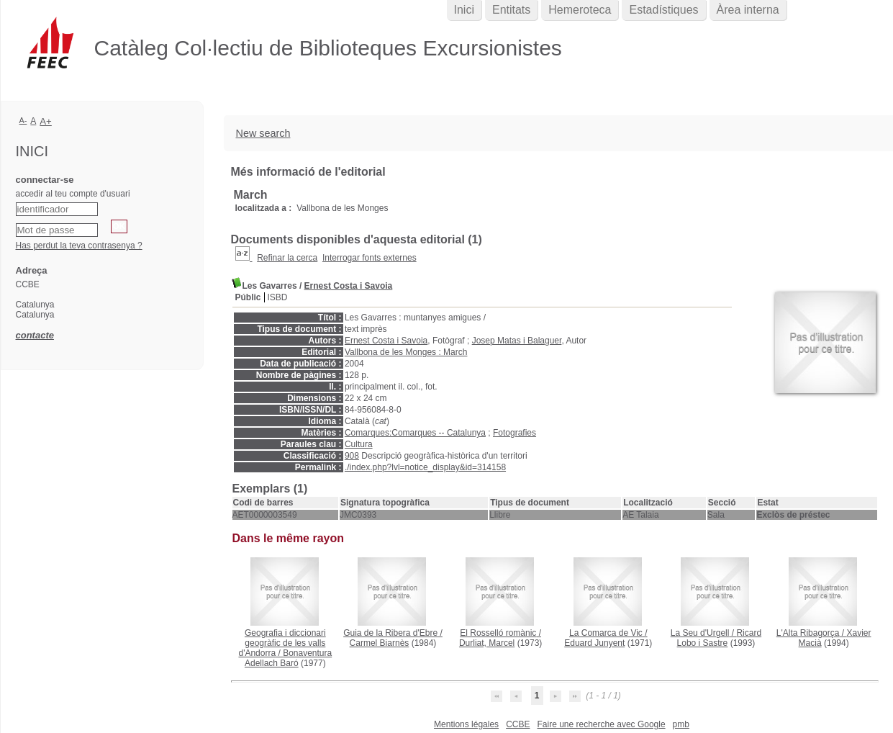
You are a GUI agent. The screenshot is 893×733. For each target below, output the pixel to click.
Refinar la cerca (287, 258)
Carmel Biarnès (379, 643)
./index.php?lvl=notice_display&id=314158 (425, 467)
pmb (681, 724)
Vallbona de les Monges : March (406, 352)
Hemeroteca (579, 10)
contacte (35, 335)
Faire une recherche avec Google (601, 724)
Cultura (359, 444)
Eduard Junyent (594, 643)
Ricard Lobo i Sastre (719, 638)
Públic (248, 297)
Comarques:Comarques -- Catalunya (415, 433)
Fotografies (514, 433)
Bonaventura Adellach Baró (288, 658)
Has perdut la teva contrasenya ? (79, 245)
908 (352, 456)
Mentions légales (466, 724)
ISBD (278, 297)
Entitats (511, 10)
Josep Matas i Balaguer (517, 341)
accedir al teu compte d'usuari (73, 194)
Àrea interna (748, 10)
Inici (464, 10)
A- (23, 120)
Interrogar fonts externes (369, 258)
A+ (46, 121)
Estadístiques (663, 10)
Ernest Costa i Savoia (348, 286)
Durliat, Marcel (487, 643)
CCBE (518, 724)
